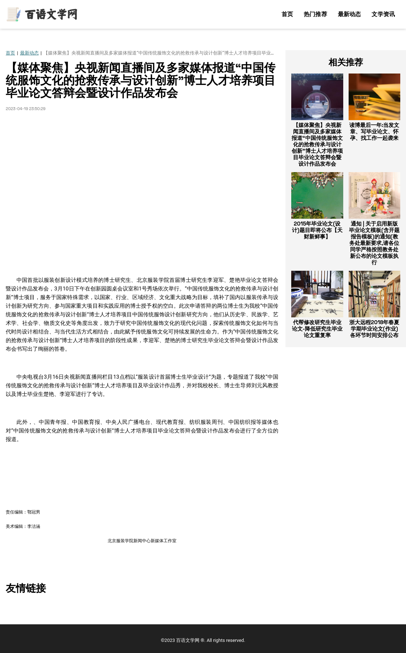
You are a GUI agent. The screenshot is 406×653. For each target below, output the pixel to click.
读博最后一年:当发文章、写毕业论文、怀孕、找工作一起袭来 (374, 131)
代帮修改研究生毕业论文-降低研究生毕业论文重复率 (317, 329)
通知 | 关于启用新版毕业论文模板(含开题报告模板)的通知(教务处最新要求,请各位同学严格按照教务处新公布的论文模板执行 (374, 243)
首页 (287, 14)
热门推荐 (315, 14)
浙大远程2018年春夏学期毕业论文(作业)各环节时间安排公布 (374, 329)
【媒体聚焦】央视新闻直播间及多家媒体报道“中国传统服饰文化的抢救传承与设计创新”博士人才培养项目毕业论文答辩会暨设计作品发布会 (317, 144)
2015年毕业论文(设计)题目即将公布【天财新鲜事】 (317, 230)
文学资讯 (383, 14)
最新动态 (349, 14)
